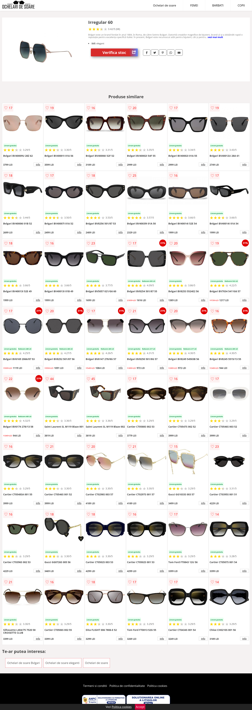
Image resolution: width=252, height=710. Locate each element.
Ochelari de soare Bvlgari (23, 663)
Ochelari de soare (164, 5)
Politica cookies (157, 686)
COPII (241, 5)
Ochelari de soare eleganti (62, 663)
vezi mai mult (215, 37)
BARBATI (217, 5)
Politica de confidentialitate (127, 686)
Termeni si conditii (95, 686)
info (38, 164)
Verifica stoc (120, 52)
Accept (140, 707)
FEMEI (194, 5)
